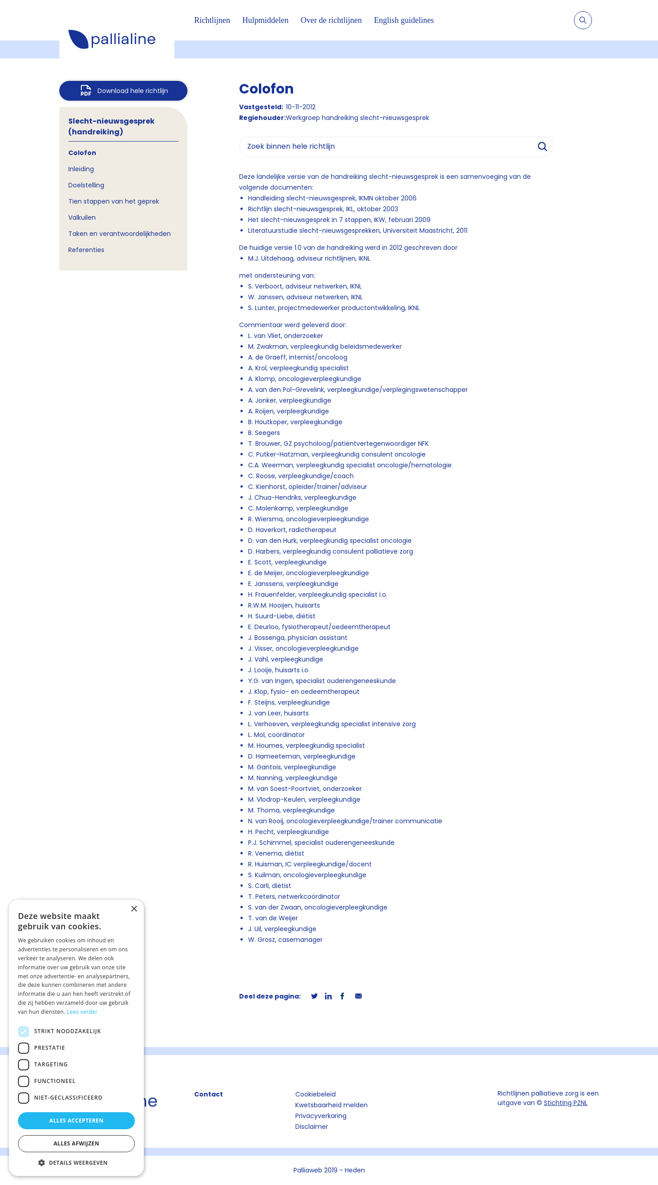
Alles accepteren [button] (76, 1120)
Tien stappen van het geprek (113, 201)
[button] (76, 1162)
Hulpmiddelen (265, 20)
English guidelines (404, 20)
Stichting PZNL (565, 1102)
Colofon (82, 152)
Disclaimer (311, 1126)
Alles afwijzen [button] (76, 1143)
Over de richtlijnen (331, 20)
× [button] (133, 909)
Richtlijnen (212, 20)
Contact (208, 1094)
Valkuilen (82, 217)
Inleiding (81, 168)
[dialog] (76, 1038)
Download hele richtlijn (133, 90)
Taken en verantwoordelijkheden (119, 233)
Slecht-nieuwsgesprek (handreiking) (111, 126)
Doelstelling (86, 185)
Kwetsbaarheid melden (331, 1105)
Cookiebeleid (315, 1094)
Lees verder (82, 1012)
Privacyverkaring (321, 1115)
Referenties (86, 249)
